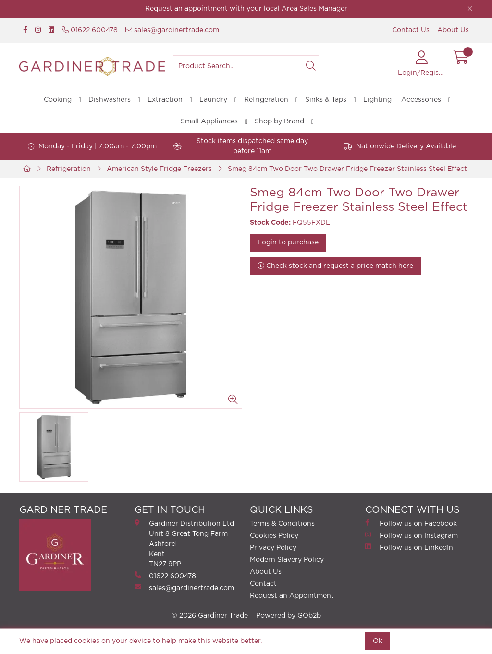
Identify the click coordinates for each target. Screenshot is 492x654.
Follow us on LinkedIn (409, 547)
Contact (263, 584)
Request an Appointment (292, 596)
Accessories (421, 100)
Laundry (213, 100)
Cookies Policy (274, 536)
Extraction (165, 100)
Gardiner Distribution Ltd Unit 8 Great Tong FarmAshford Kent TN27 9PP (184, 543)
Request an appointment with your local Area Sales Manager (246, 8)
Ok (377, 641)
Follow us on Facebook (411, 523)
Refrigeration (266, 100)
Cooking (58, 100)
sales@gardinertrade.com (172, 30)
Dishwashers (109, 100)
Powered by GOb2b (288, 615)
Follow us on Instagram (411, 535)
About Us (453, 30)
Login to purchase (288, 242)
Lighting (377, 100)
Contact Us (411, 30)
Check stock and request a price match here (335, 265)
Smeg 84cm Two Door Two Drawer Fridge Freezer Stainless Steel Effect (347, 169)
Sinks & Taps (325, 100)
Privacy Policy (273, 548)
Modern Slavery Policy (287, 560)
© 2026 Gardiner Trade (210, 615)
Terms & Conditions (282, 524)
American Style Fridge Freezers (159, 169)
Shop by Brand (279, 121)
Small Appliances (209, 121)
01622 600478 (90, 30)
